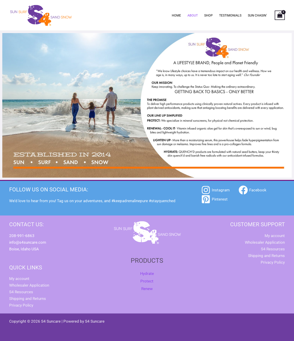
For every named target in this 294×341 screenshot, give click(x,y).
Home (176, 15)
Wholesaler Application (29, 285)
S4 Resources (21, 292)
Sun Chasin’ (257, 15)
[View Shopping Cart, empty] (280, 15)
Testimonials (230, 15)
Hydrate (147, 273)
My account (19, 278)
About (192, 15)
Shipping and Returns (27, 298)
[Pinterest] (214, 199)
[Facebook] (252, 190)
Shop (208, 15)
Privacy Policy (21, 305)
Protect (146, 281)
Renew (147, 288)
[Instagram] (215, 190)
